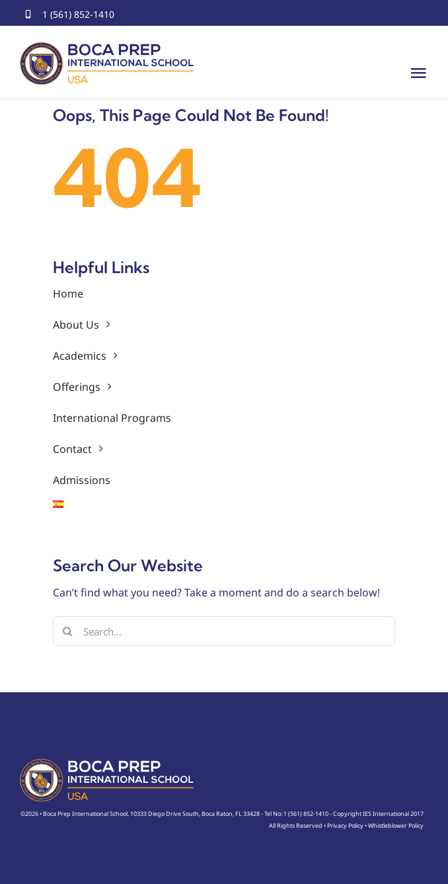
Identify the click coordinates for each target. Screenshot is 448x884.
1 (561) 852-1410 (78, 14)
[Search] (68, 631)
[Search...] (224, 631)
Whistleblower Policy (396, 825)
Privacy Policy (345, 825)
